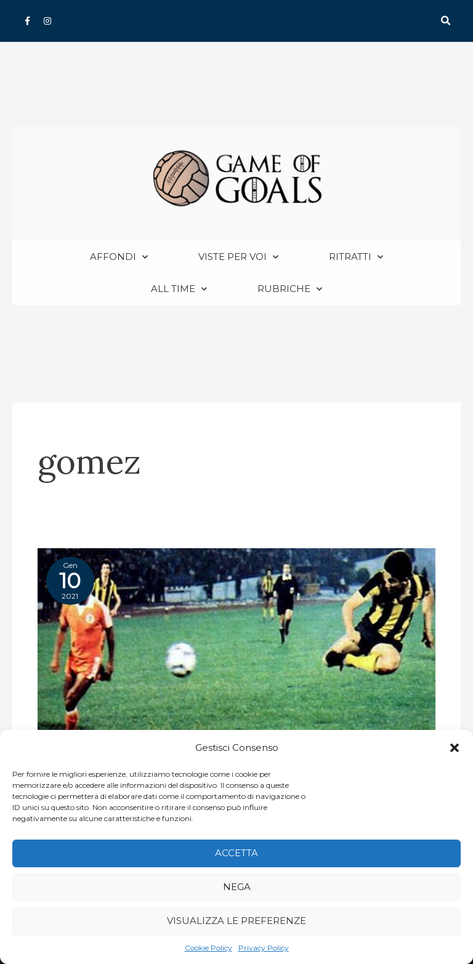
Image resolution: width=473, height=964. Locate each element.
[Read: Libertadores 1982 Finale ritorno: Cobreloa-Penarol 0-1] (236, 641)
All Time (179, 289)
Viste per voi (238, 257)
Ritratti (356, 257)
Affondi (119, 257)
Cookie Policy (208, 947)
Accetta (236, 853)
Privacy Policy (263, 947)
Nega (237, 887)
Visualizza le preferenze (236, 920)
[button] (454, 748)
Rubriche (289, 289)
